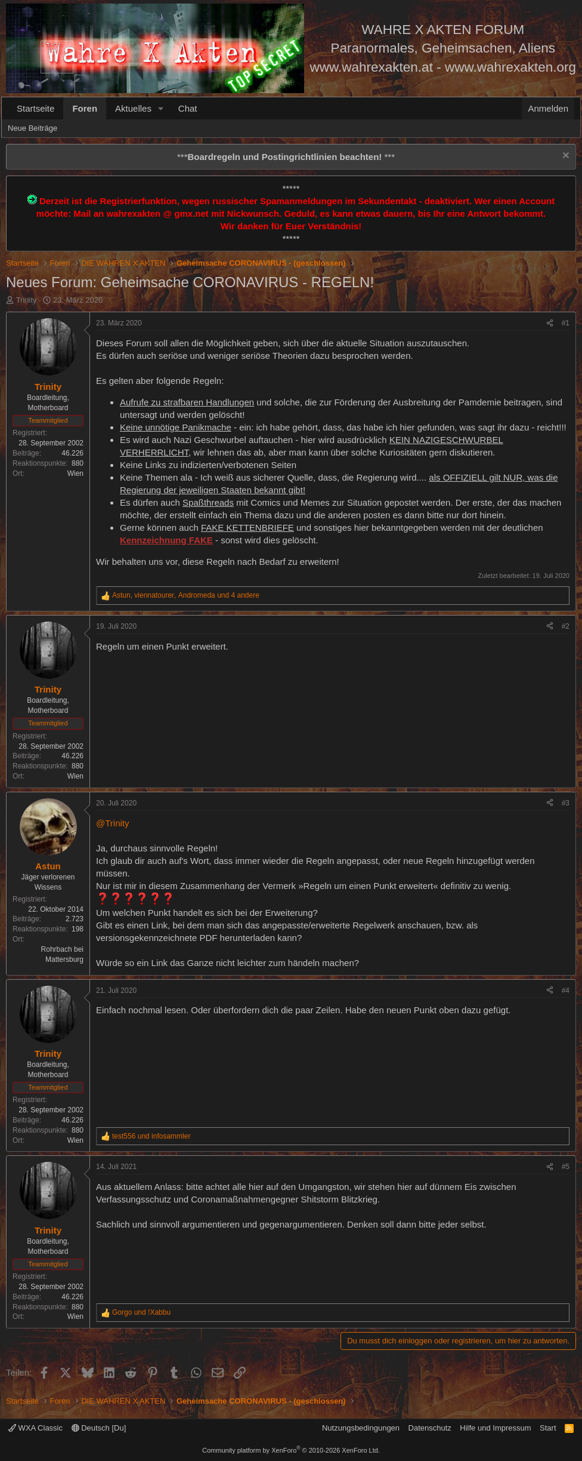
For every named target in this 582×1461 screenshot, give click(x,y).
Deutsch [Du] (99, 1427)
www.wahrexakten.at (371, 67)
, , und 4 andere (185, 595)
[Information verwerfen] (564, 156)
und (151, 1136)
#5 (565, 1166)
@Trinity (112, 823)
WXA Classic (35, 1427)
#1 (565, 323)
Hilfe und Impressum (495, 1427)
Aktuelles (133, 108)
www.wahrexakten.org (510, 67)
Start (548, 1427)
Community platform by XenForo (291, 1450)
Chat (187, 108)
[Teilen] (550, 323)
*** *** (286, 157)
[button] (161, 108)
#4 (565, 990)
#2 (565, 626)
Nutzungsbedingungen (361, 1427)
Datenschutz (429, 1427)
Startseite (35, 108)
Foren (84, 108)
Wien (75, 473)
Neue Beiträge (32, 128)
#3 (565, 803)
